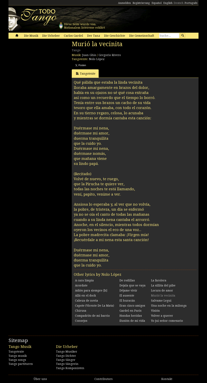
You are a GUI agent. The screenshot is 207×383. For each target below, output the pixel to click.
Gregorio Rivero (110, 55)
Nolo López (97, 59)
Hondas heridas (130, 315)
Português (191, 2)
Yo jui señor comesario (167, 320)
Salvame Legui (161, 300)
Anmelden (124, 2)
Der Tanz (93, 35)
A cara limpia (84, 280)
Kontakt (166, 379)
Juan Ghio (89, 55)
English (167, 2)
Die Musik (31, 35)
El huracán (127, 300)
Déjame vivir (128, 290)
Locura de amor (162, 290)
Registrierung (141, 2)
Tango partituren (20, 363)
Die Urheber (51, 35)
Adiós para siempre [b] (91, 290)
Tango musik (17, 355)
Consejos (81, 320)
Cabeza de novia (86, 300)
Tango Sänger (65, 359)
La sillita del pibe (163, 285)
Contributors (103, 379)
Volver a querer (162, 315)
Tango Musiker (66, 351)
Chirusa (80, 310)
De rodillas (127, 280)
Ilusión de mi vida (132, 320)
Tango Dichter (66, 355)
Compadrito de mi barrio (92, 315)
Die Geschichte (114, 35)
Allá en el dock (85, 295)
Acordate (81, 285)
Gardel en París (130, 310)
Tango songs (17, 359)
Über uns (40, 379)
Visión (155, 310)
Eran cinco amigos (132, 305)
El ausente (126, 295)
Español (157, 2)
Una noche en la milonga (169, 305)
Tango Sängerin (67, 363)
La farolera (158, 280)
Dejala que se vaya (132, 285)
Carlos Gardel (73, 35)
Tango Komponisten (70, 368)
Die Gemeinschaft (141, 35)
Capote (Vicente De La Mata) (94, 305)
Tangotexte (85, 73)
